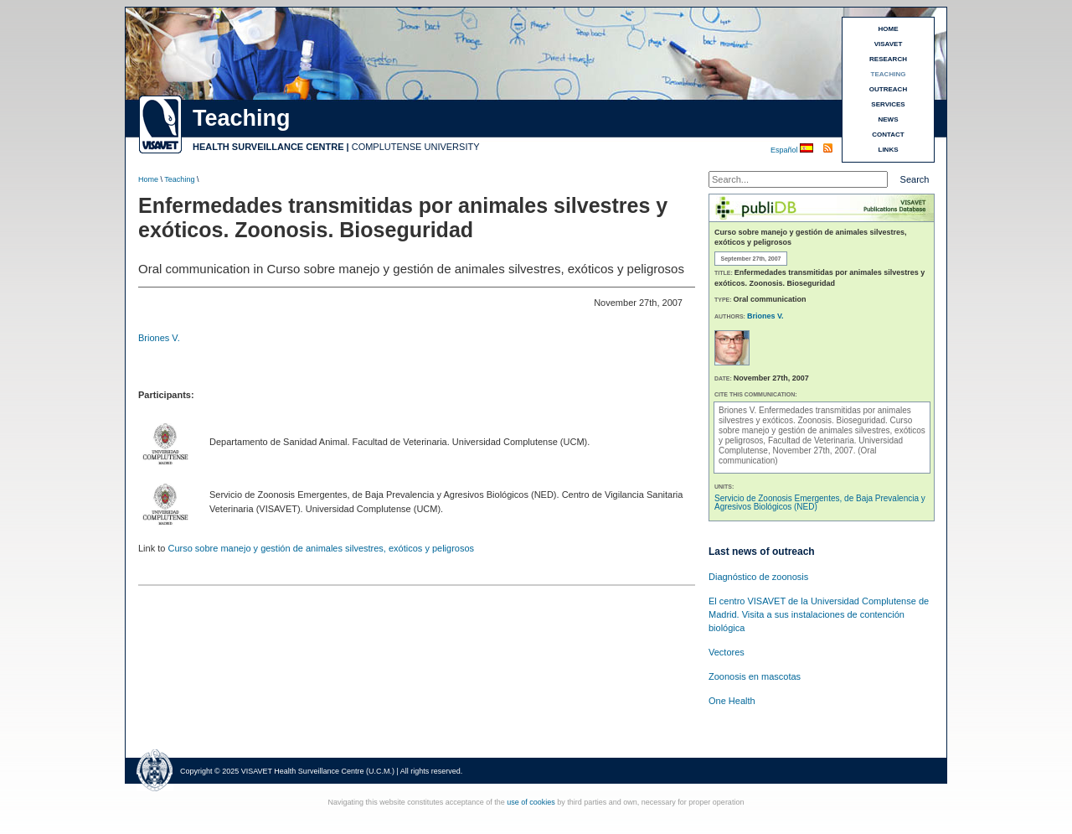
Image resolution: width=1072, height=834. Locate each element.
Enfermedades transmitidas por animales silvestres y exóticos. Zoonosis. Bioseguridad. (815, 415)
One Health (732, 701)
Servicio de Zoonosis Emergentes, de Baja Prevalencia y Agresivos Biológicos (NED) (819, 502)
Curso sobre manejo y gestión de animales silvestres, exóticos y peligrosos (321, 548)
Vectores (727, 652)
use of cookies (531, 802)
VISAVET (888, 44)
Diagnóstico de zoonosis (758, 577)
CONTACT (888, 134)
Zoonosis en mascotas (755, 676)
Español (785, 150)
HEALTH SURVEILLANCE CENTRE (268, 147)
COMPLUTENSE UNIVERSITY (416, 147)
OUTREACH (888, 89)
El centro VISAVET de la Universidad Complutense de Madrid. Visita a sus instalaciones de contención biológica (819, 614)
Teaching (179, 179)
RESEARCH (888, 59)
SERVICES (887, 104)
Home (148, 179)
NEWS (889, 119)
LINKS (889, 149)
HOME (889, 29)
